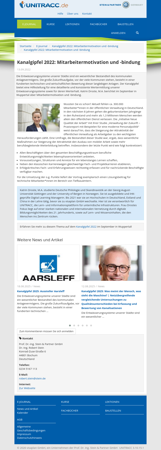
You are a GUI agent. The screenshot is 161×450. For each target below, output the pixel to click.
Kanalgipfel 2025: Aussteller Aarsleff (40, 291)
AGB (19, 419)
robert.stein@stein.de (32, 378)
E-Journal (29, 24)
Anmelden (118, 33)
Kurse (51, 24)
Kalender (22, 412)
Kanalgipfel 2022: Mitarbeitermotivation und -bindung (85, 46)
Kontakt (87, 13)
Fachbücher (98, 24)
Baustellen (125, 24)
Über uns (72, 13)
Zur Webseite (27, 388)
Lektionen (72, 24)
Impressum (24, 434)
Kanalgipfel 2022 (86, 226)
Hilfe (60, 13)
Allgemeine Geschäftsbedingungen (31, 428)
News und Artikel (27, 408)
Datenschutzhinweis (29, 437)
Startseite (26, 46)
